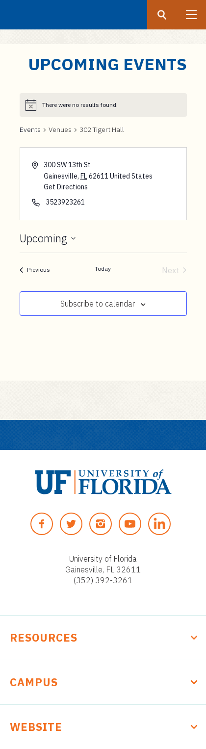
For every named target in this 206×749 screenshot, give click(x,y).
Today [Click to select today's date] (103, 268)
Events (30, 129)
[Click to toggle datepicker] (48, 238)
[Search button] (162, 14)
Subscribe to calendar (97, 304)
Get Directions (66, 186)
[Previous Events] (35, 270)
